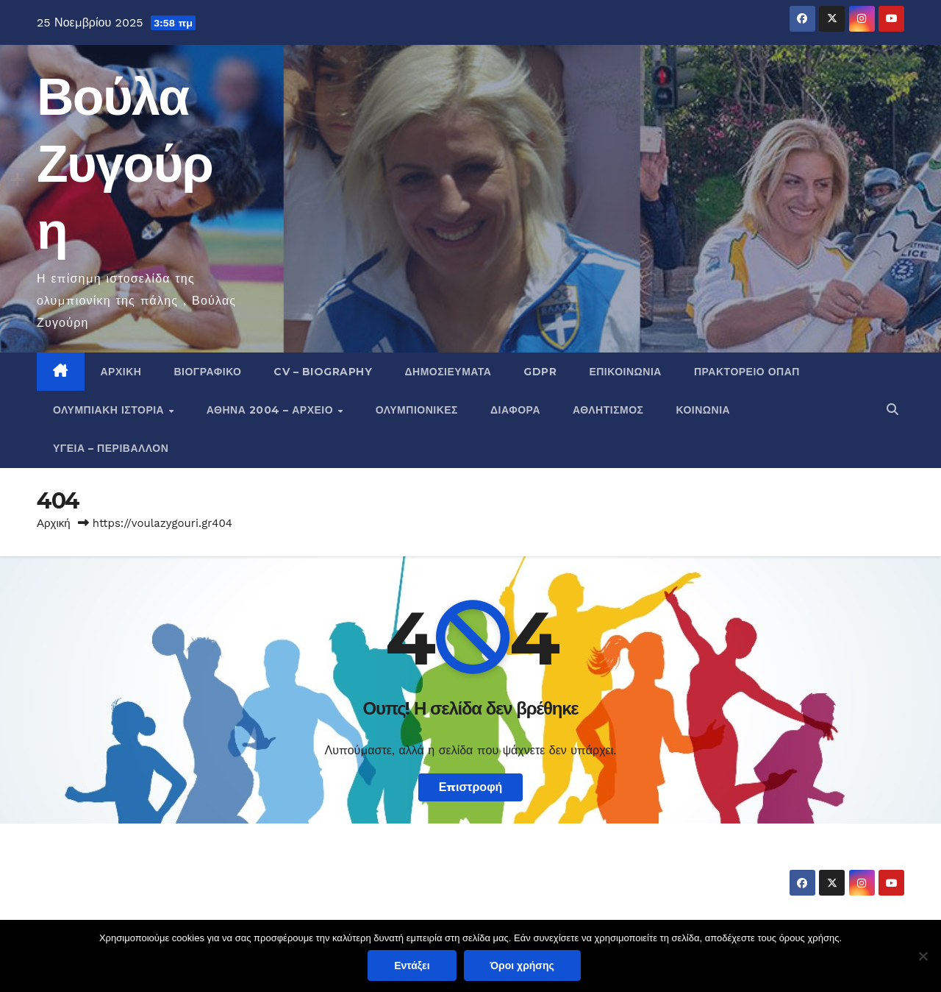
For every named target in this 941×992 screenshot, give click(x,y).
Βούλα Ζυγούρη (124, 163)
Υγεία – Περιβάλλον (110, 448)
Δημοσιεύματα (447, 371)
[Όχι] (922, 956)
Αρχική (121, 371)
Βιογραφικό (207, 371)
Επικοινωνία (625, 371)
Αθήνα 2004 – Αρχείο (272, 410)
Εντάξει (411, 965)
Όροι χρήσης (522, 965)
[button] (892, 410)
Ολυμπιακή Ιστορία (110, 410)
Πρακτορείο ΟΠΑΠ (747, 371)
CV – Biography (322, 371)
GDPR (540, 371)
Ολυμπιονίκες (417, 410)
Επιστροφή (471, 787)
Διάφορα (515, 410)
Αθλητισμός (608, 410)
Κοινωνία (703, 410)
